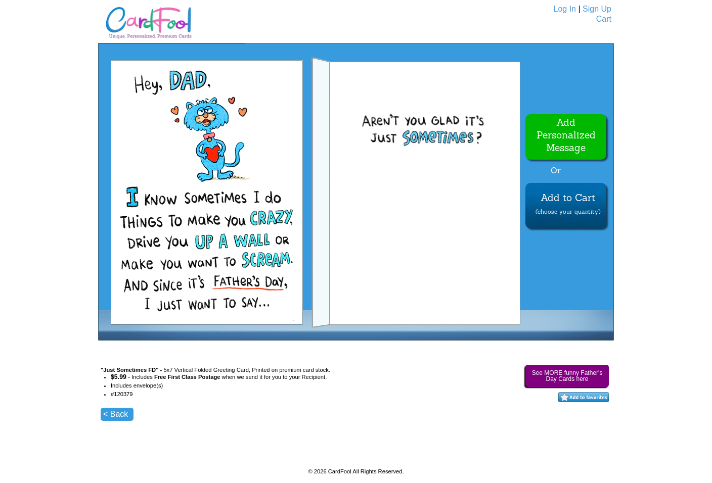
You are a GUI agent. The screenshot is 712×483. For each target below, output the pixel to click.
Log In (565, 9)
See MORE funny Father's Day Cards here (567, 375)
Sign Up (597, 9)
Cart (603, 19)
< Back (115, 414)
